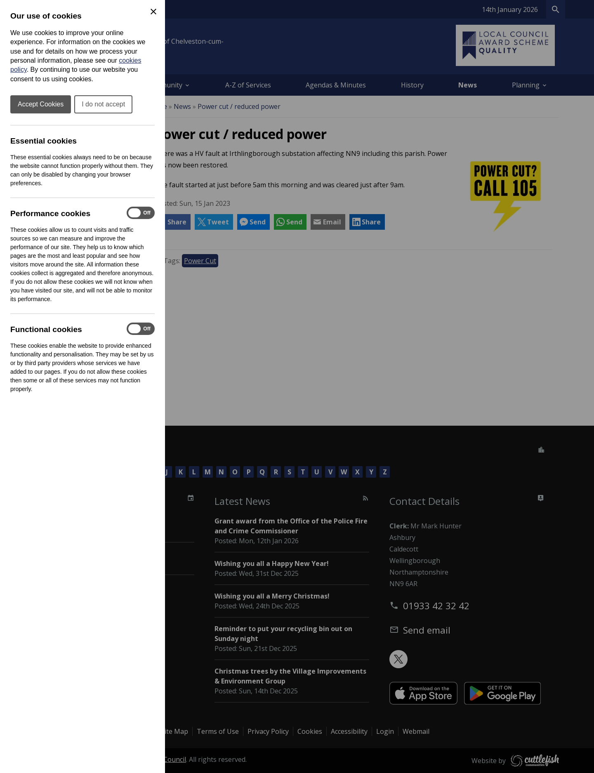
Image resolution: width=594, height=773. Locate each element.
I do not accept (103, 104)
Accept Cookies (41, 104)
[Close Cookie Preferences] (153, 11)
